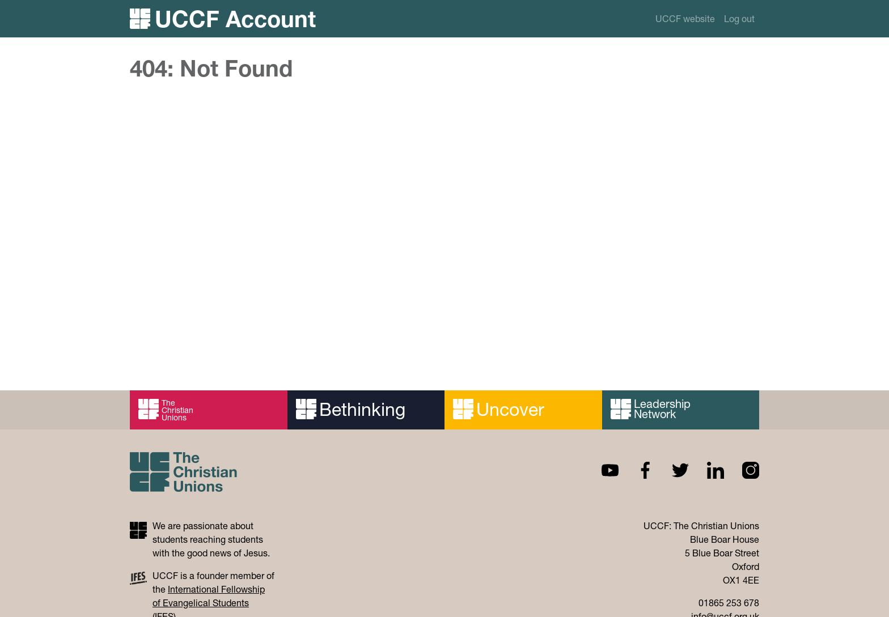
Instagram (741, 470)
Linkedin (706, 470)
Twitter (671, 470)
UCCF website (685, 18)
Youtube (601, 470)
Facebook (636, 470)
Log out (739, 18)
